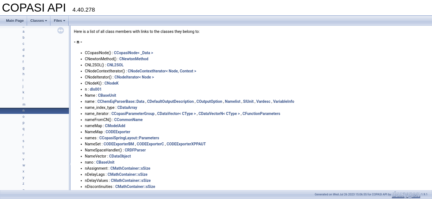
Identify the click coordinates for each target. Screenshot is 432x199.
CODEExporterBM (119, 144)
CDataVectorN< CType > (219, 113)
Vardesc (263, 101)
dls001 (96, 89)
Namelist (232, 101)
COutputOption (209, 101)
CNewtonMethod (133, 59)
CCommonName (128, 119)
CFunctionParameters (261, 113)
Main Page (15, 21)
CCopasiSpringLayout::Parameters (129, 138)
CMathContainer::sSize (130, 168)
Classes (38, 21)
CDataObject (120, 156)
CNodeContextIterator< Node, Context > (162, 71)
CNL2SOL (115, 65)
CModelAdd (115, 126)
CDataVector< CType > (176, 113)
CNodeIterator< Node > (134, 77)
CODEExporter (118, 132)
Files (59, 21)
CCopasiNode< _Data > (133, 53)
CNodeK (111, 83)
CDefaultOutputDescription (170, 101)
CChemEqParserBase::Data (120, 101)
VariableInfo (283, 101)
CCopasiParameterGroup (133, 113)
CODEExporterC (150, 144)
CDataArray (127, 107)
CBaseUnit (107, 95)
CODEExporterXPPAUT (186, 144)
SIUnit (248, 101)
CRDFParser (135, 150)
